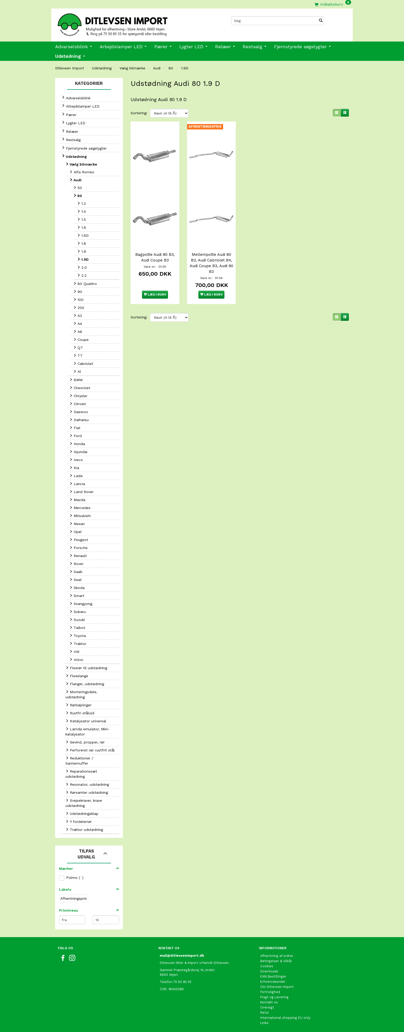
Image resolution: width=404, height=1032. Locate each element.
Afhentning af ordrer (276, 956)
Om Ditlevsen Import (277, 987)
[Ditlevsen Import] (126, 23)
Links (264, 1023)
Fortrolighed (270, 992)
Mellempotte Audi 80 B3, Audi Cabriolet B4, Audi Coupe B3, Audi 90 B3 (211, 261)
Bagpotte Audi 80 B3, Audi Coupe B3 (155, 256)
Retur (264, 1012)
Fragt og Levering (274, 997)
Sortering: (139, 113)
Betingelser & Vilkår (276, 961)
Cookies (266, 966)
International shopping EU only (285, 1018)
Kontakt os (269, 1002)
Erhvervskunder (272, 982)
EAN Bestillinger (273, 976)
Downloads (269, 971)
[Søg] (321, 20)
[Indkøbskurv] (333, 4)
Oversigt (267, 1007)
